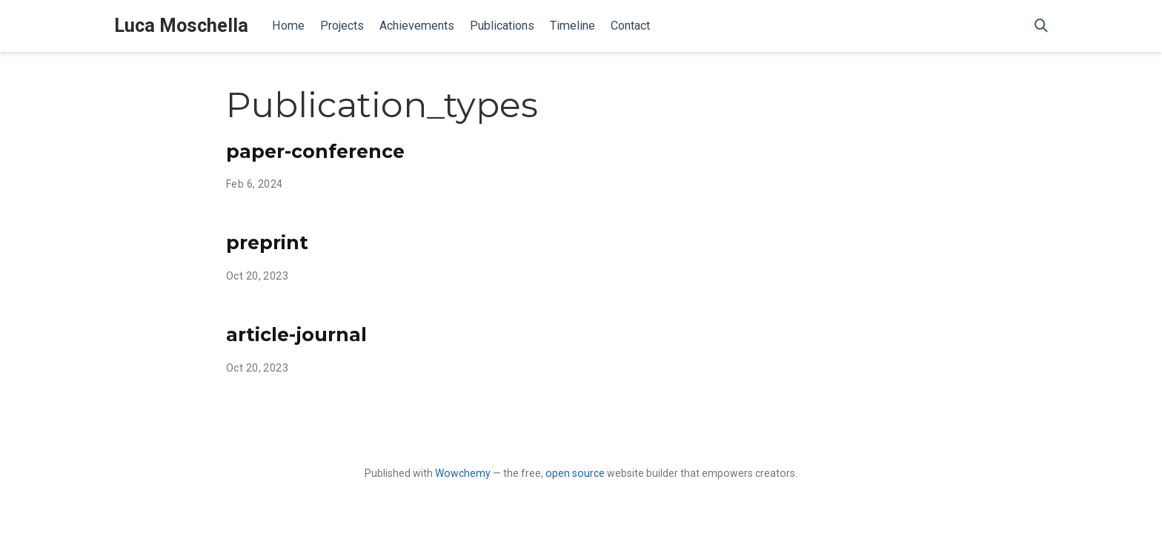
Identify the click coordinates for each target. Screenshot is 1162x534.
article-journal (296, 334)
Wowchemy (463, 473)
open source (575, 473)
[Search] (1041, 26)
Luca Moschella (181, 25)
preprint (267, 242)
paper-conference (315, 151)
